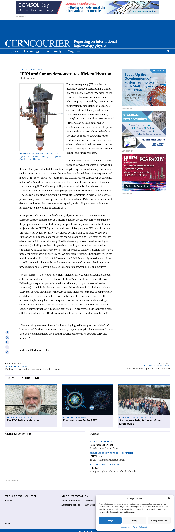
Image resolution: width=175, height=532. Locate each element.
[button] (169, 498)
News (39, 68)
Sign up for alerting (94, 503)
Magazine (74, 58)
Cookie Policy (126, 527)
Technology (32, 58)
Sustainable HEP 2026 (101, 443)
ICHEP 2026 (96, 454)
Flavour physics (153, 364)
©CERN (8, 499)
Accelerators (27, 68)
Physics (13, 58)
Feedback (89, 499)
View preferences (159, 520)
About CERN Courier (71, 499)
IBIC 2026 (95, 466)
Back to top (87, 529)
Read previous (13, 361)
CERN (7, 522)
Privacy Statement (140, 527)
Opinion (28, 415)
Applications (12, 364)
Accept (110, 520)
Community (53, 58)
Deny (134, 520)
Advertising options (71, 503)
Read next (164, 361)
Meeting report (145, 415)
